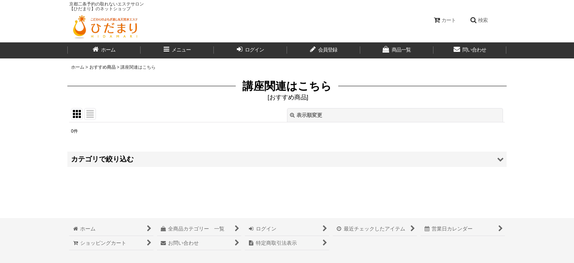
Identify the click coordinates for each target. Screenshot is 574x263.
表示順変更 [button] (306, 115)
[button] (478, 20)
